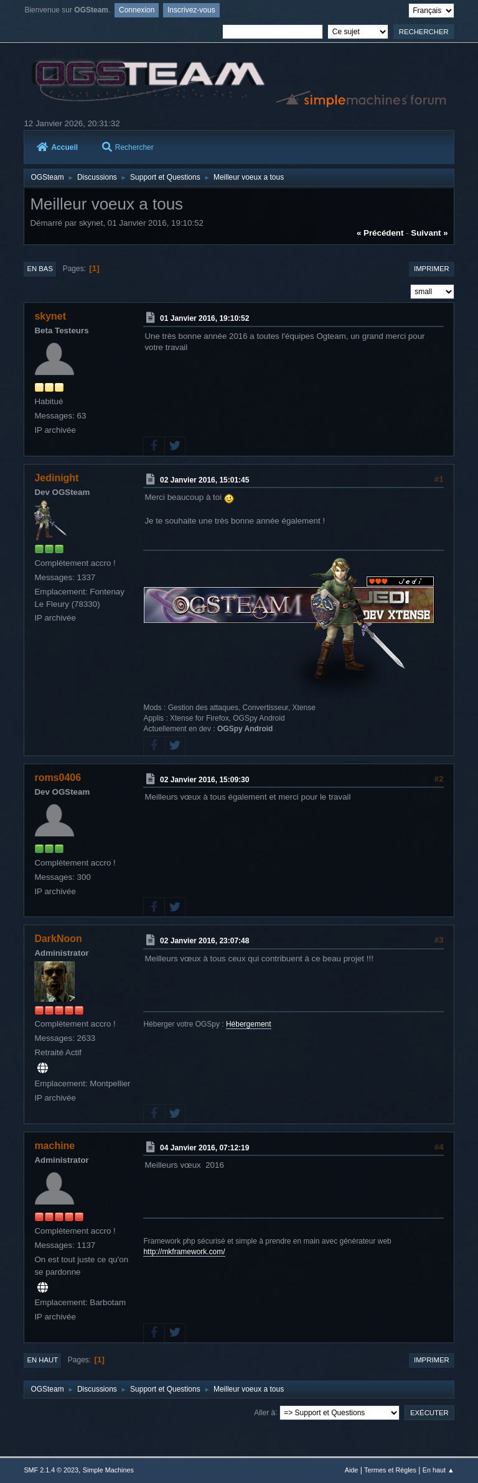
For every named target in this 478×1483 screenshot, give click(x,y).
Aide (351, 1470)
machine (54, 1145)
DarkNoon (58, 938)
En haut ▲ (438, 1470)
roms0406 (57, 777)
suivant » (429, 233)
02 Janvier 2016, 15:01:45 (204, 479)
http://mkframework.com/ (184, 1251)
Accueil (57, 147)
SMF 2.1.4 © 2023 (51, 1470)
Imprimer (431, 268)
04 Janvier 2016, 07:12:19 (204, 1147)
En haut (42, 1360)
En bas (40, 268)
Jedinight (56, 478)
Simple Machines (108, 1470)
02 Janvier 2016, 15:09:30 (204, 779)
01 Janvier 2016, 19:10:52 (204, 318)
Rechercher (128, 147)
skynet (50, 316)
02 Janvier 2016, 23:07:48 (204, 940)
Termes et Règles (390, 1470)
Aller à (264, 1412)
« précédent (380, 233)
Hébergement (248, 1024)
